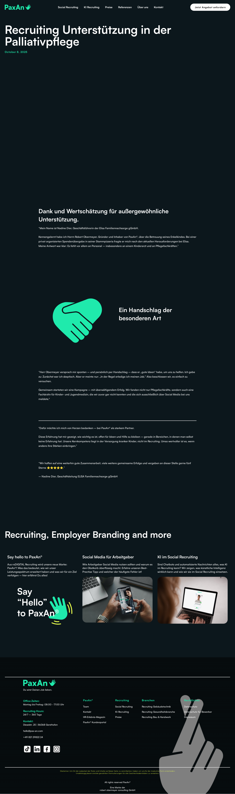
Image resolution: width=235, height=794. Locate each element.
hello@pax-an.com (33, 730)
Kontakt (158, 7)
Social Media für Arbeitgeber (108, 556)
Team (86, 706)
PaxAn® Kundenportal (94, 722)
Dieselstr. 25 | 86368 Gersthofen (40, 724)
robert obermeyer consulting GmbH (117, 790)
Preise (108, 7)
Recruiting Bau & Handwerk (156, 717)
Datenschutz (190, 706)
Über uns (142, 7)
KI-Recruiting (122, 711)
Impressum (190, 717)
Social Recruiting (68, 7)
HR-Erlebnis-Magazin (94, 717)
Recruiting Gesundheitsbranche (158, 711)
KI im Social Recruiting (177, 556)
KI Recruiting (91, 7)
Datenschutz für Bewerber (198, 711)
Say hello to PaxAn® (24, 556)
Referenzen (125, 7)
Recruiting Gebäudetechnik (156, 706)
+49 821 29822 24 (33, 737)
